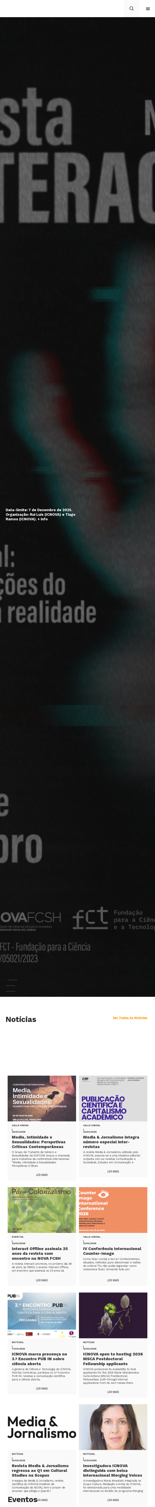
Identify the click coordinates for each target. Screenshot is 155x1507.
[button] (148, 9)
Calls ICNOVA (20, 1479)
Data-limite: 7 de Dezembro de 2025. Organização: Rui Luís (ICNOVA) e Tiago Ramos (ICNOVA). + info (40, 514)
